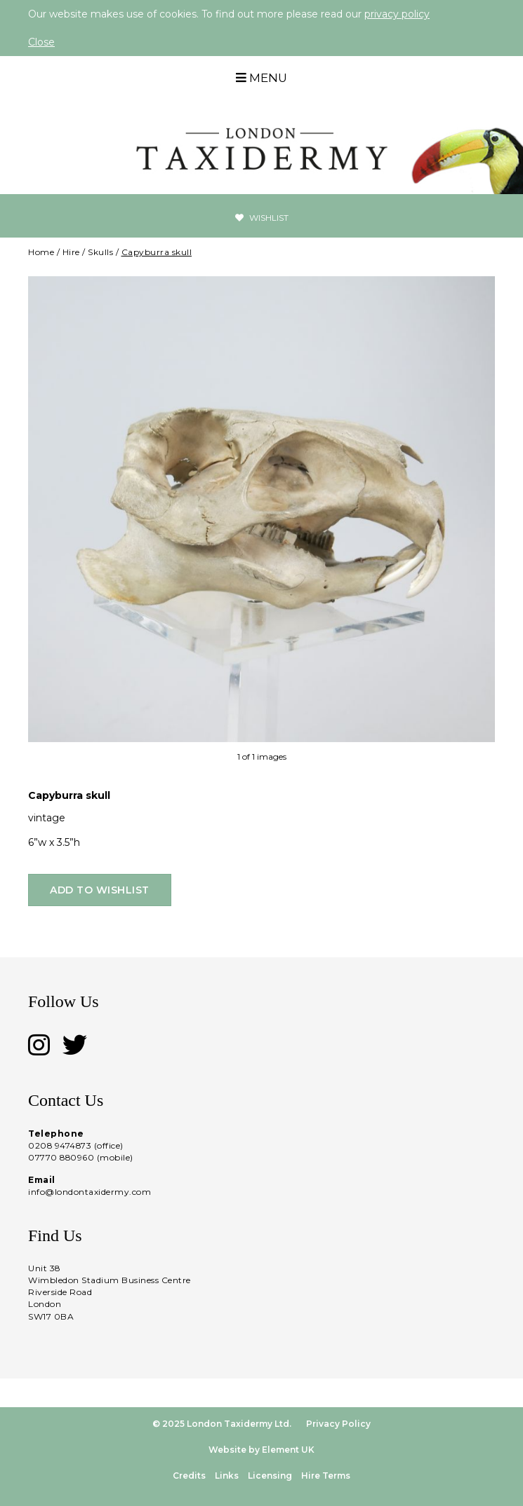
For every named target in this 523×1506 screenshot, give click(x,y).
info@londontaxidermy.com (89, 1191)
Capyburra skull (156, 252)
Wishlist (262, 217)
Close (41, 42)
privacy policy (397, 14)
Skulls (100, 252)
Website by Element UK (261, 1449)
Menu (261, 78)
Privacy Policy (338, 1423)
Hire (71, 252)
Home (41, 252)
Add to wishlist (100, 890)
